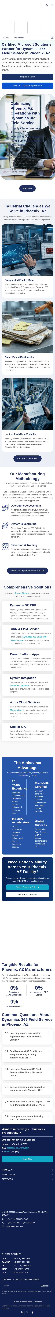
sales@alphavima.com (18, 1148)
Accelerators (20, 38)
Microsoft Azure (17, 710)
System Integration (23, 677)
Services (7, 38)
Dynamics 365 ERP (23, 605)
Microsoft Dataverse (19, 685)
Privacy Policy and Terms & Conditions (27, 1302)
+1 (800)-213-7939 (18, 1144)
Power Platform (22, 593)
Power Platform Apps (24, 654)
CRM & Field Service (25, 629)
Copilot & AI (18, 726)
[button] (7, 37)
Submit (7, 1151)
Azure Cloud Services (25, 702)
